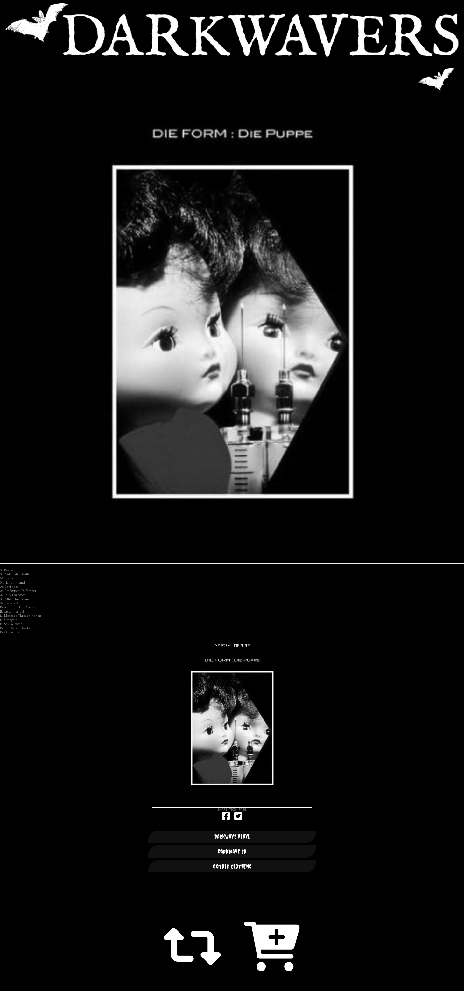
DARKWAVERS (232, 30)
